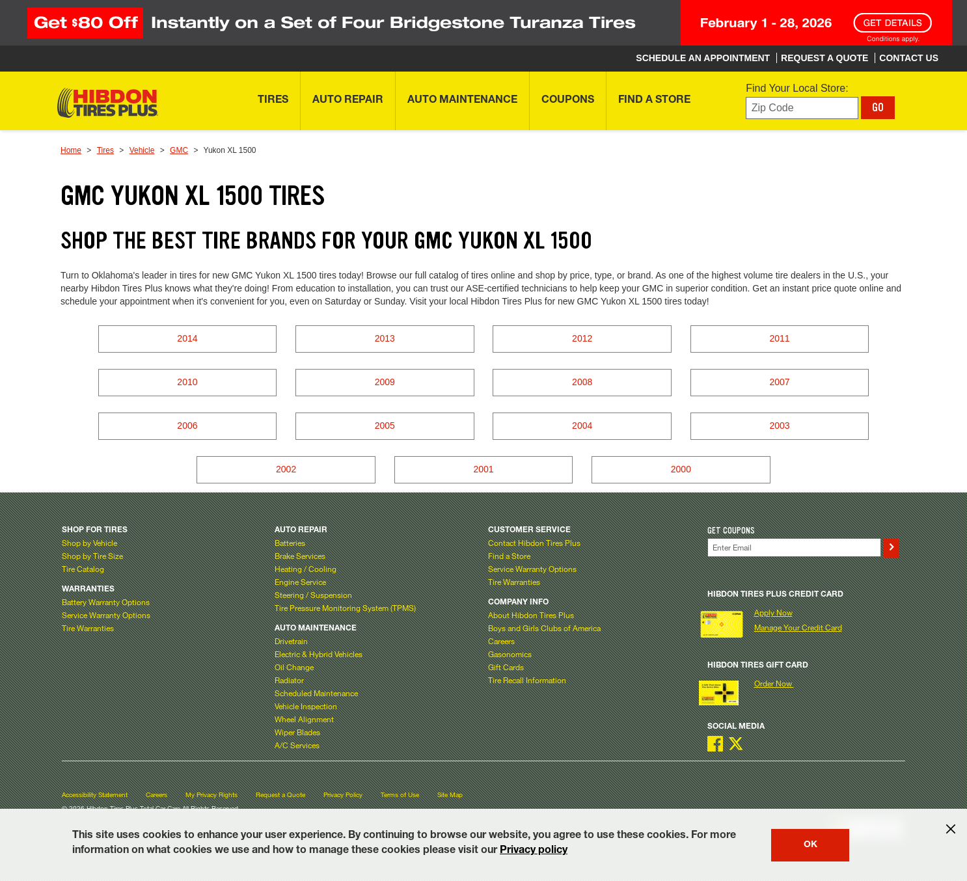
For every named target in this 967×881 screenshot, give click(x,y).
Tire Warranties (88, 628)
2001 (483, 469)
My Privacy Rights (211, 795)
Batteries (290, 542)
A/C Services (297, 745)
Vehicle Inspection (306, 706)
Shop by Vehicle (89, 542)
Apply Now (773, 612)
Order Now (774, 683)
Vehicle (142, 150)
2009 (385, 382)
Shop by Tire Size (92, 555)
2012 (582, 338)
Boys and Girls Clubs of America (544, 628)
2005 (385, 425)
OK (810, 845)
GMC (179, 150)
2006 (187, 425)
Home (71, 150)
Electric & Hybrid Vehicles (318, 654)
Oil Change (294, 667)
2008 (582, 382)
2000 (681, 469)
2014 (187, 338)
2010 (187, 382)
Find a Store (509, 555)
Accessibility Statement (95, 795)
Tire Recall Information (527, 680)
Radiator (289, 680)
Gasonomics (510, 654)
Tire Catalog (83, 568)
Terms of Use (400, 795)
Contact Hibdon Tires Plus (534, 542)
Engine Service (300, 581)
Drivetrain (291, 641)
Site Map (450, 795)
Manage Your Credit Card (798, 627)
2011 (779, 338)
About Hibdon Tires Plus (531, 615)
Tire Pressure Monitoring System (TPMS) (345, 608)
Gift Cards (506, 667)
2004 (582, 425)
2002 (286, 469)
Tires (105, 150)
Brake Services (300, 555)
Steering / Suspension (313, 595)
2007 (779, 382)
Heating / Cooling (305, 568)
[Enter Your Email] (794, 547)
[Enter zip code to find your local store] (802, 108)
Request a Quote (280, 795)
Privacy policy (533, 851)
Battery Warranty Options (106, 602)
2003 (779, 425)
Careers (501, 641)
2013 (385, 338)
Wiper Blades (297, 732)
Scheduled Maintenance (316, 693)
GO (878, 107)
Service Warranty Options (106, 615)
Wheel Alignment (304, 719)
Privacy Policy (342, 795)
